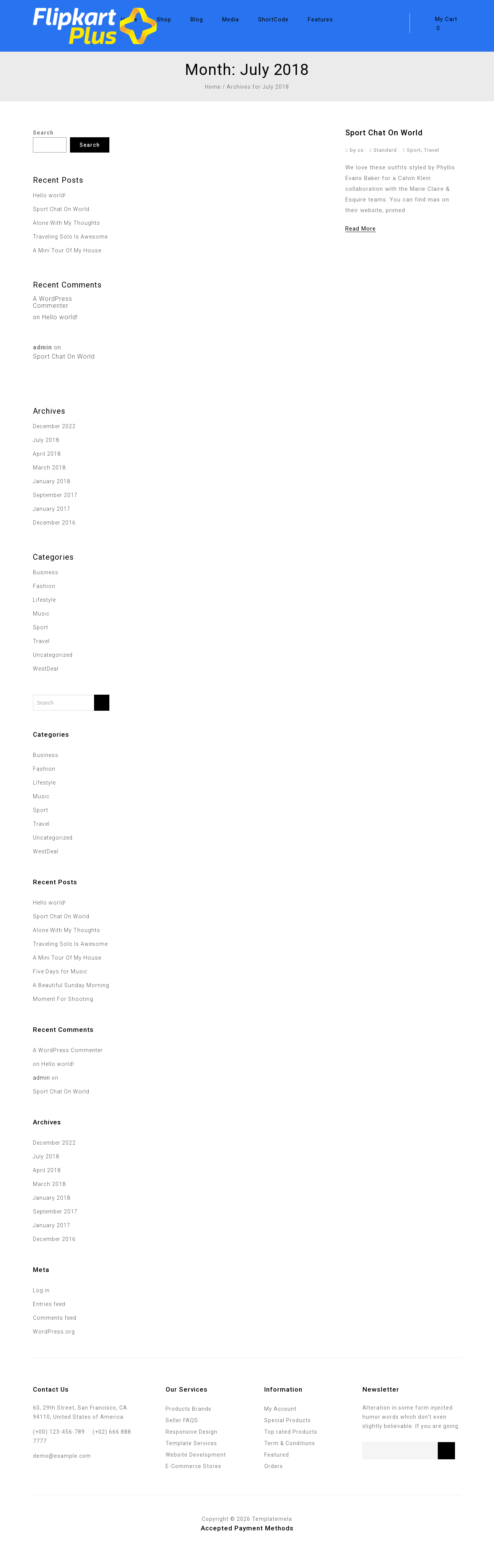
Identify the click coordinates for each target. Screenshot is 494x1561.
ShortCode (273, 19)
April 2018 (47, 454)
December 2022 (54, 426)
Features (320, 19)
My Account (280, 1409)
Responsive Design (192, 1432)
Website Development (196, 1455)
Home (213, 87)
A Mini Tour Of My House (67, 250)
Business (45, 572)
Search (43, 133)
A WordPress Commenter (52, 302)
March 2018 (49, 468)
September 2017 (55, 495)
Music (41, 614)
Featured (276, 1455)
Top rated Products (290, 1432)
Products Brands (188, 1409)
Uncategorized (53, 655)
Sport (414, 150)
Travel (431, 150)
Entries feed (49, 1304)
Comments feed (54, 1318)
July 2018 (46, 440)
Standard (385, 150)
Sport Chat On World (384, 132)
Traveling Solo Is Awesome (70, 237)
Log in (41, 1290)
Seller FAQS (182, 1420)
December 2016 (54, 523)
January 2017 (51, 509)
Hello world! (49, 195)
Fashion (44, 586)
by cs (357, 150)
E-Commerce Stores (193, 1466)
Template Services (191, 1443)
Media (230, 19)
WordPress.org (54, 1332)
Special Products (287, 1420)
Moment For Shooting (63, 999)
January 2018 (51, 481)
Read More (360, 228)
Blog (196, 19)
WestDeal (45, 669)
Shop (164, 19)
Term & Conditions (289, 1443)
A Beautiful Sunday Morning (71, 985)
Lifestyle (44, 600)
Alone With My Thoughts (66, 223)
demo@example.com (62, 1456)
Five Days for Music (60, 971)
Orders (273, 1466)
